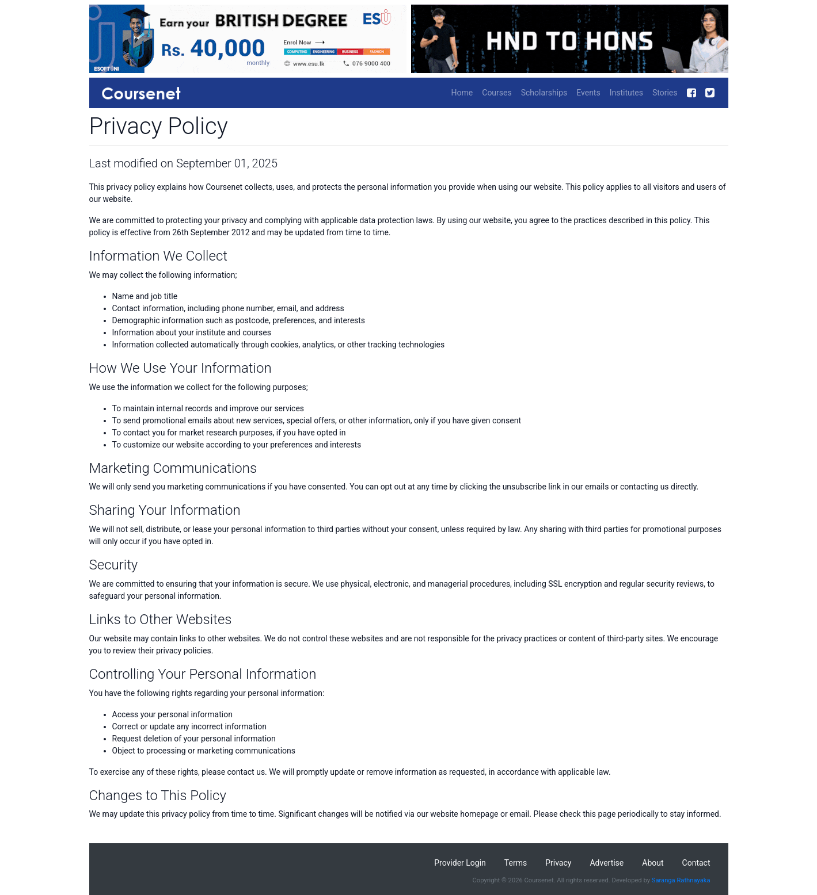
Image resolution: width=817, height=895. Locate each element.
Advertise (607, 862)
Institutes (626, 92)
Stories (665, 92)
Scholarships (544, 92)
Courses (496, 92)
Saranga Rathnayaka (681, 880)
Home (462, 92)
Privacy (558, 862)
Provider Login (460, 862)
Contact (696, 862)
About (652, 862)
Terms (515, 862)
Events (588, 92)
